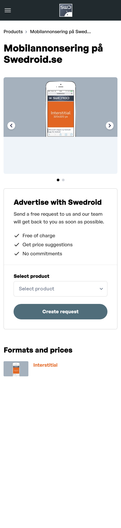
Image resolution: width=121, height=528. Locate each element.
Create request (60, 311)
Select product (31, 276)
